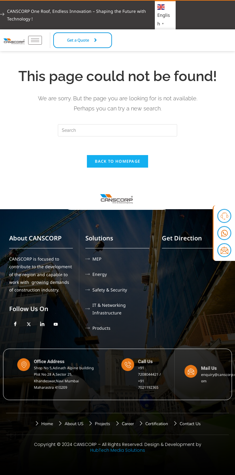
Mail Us (207, 370)
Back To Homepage (117, 161)
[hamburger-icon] (35, 40)
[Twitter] (28, 324)
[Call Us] (133, 368)
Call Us (144, 366)
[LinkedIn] (42, 324)
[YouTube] (55, 324)
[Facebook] (15, 324)
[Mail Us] (195, 372)
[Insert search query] (117, 130)
